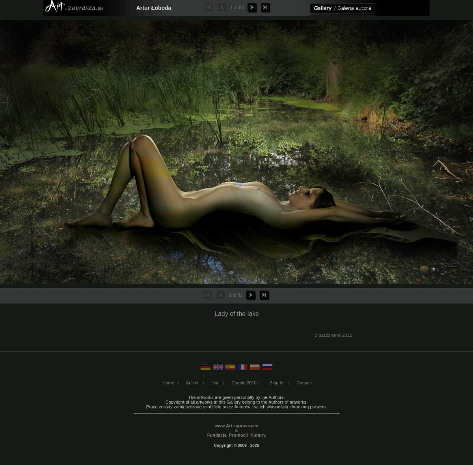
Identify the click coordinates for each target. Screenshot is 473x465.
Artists (192, 382)
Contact (304, 382)
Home (168, 382)
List (214, 382)
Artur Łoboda (153, 8)
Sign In (276, 382)
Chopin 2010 (243, 382)
